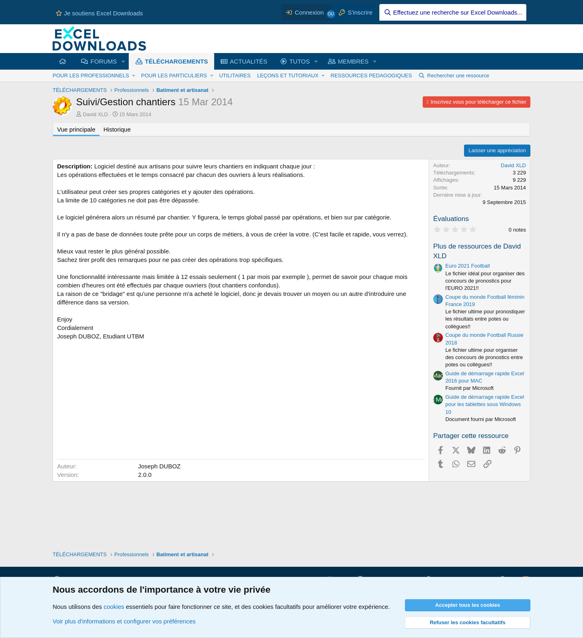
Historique (117, 129)
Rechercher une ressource (458, 75)
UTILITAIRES (235, 75)
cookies (114, 606)
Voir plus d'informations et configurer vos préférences (124, 621)
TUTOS (299, 61)
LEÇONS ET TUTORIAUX (288, 75)
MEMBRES (353, 61)
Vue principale (76, 129)
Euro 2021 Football (467, 266)
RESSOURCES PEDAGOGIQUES (371, 75)
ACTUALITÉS (249, 61)
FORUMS (104, 61)
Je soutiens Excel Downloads (99, 13)
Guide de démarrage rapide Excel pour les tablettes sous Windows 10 (484, 404)
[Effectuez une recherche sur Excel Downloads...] (452, 12)
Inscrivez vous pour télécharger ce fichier (478, 102)
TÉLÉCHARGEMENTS (176, 61)
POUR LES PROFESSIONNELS (91, 75)
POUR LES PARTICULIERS (174, 75)
